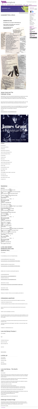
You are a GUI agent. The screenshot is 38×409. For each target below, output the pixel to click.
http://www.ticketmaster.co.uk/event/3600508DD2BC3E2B (8, 111)
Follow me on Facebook (32, 11)
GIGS (27, 4)
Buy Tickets (31, 29)
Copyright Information (3, 407)
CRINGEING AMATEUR (7, 298)
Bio (5, 4)
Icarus (2, 143)
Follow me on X (30, 11)
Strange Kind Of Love (32, 23)
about (3, 4)
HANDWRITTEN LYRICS (8, 15)
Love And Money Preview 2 (8, 331)
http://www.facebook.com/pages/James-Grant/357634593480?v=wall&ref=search (12, 284)
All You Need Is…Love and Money (33, 20)
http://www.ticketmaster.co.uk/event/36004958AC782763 (8, 279)
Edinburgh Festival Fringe (8, 399)
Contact (30, 4)
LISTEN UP (4, 355)
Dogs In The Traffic (32, 22)
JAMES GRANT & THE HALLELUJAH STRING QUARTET (32, 32)
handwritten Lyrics (10, 4)
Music (24, 4)
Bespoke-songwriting (18, 4)
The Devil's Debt (31, 24)
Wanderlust (4, 186)
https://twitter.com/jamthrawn (5, 289)
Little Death (31, 21)
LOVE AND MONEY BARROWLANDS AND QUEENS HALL (7, 248)
